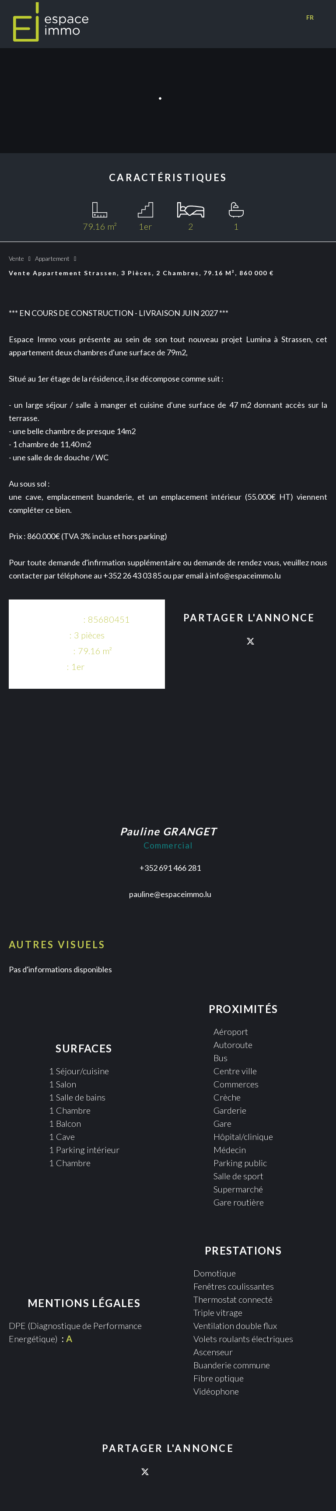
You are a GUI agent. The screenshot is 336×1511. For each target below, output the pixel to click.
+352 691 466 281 (170, 868)
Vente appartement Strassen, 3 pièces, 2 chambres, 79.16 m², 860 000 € (141, 273)
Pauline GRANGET (168, 831)
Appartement (52, 258)
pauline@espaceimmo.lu (170, 894)
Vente (16, 258)
